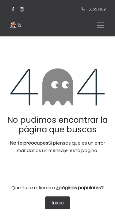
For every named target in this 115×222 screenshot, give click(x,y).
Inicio (58, 202)
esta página (83, 150)
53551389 (96, 9)
